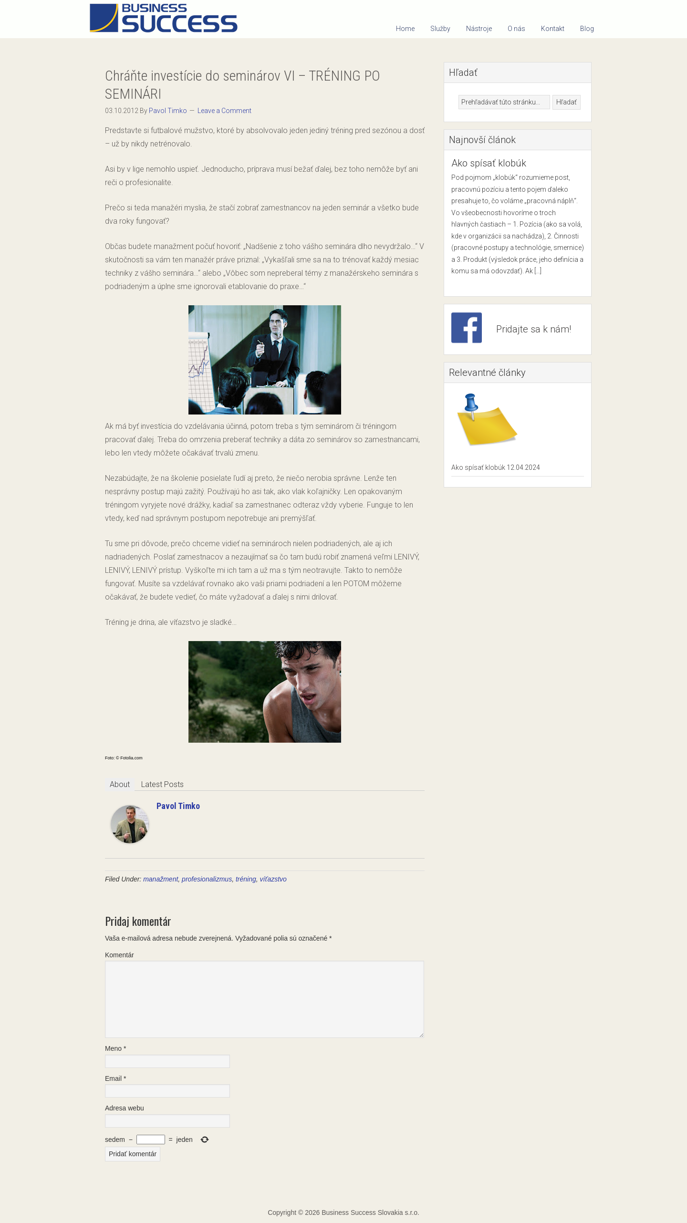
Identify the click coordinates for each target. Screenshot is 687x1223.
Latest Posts (162, 784)
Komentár (119, 955)
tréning (246, 879)
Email (115, 1078)
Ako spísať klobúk (488, 163)
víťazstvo (273, 879)
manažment (160, 879)
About (120, 784)
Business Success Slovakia (167, 19)
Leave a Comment (224, 110)
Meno (115, 1048)
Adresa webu (124, 1108)
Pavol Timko (178, 806)
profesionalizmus (207, 879)
